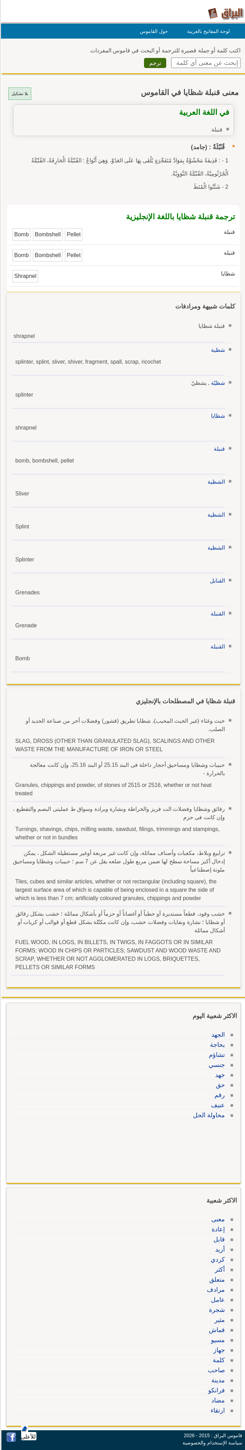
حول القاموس (153, 31)
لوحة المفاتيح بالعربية (207, 31)
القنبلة (217, 614)
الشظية (215, 482)
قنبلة (218, 449)
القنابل (216, 581)
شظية (217, 350)
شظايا (217, 416)
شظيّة (217, 383)
